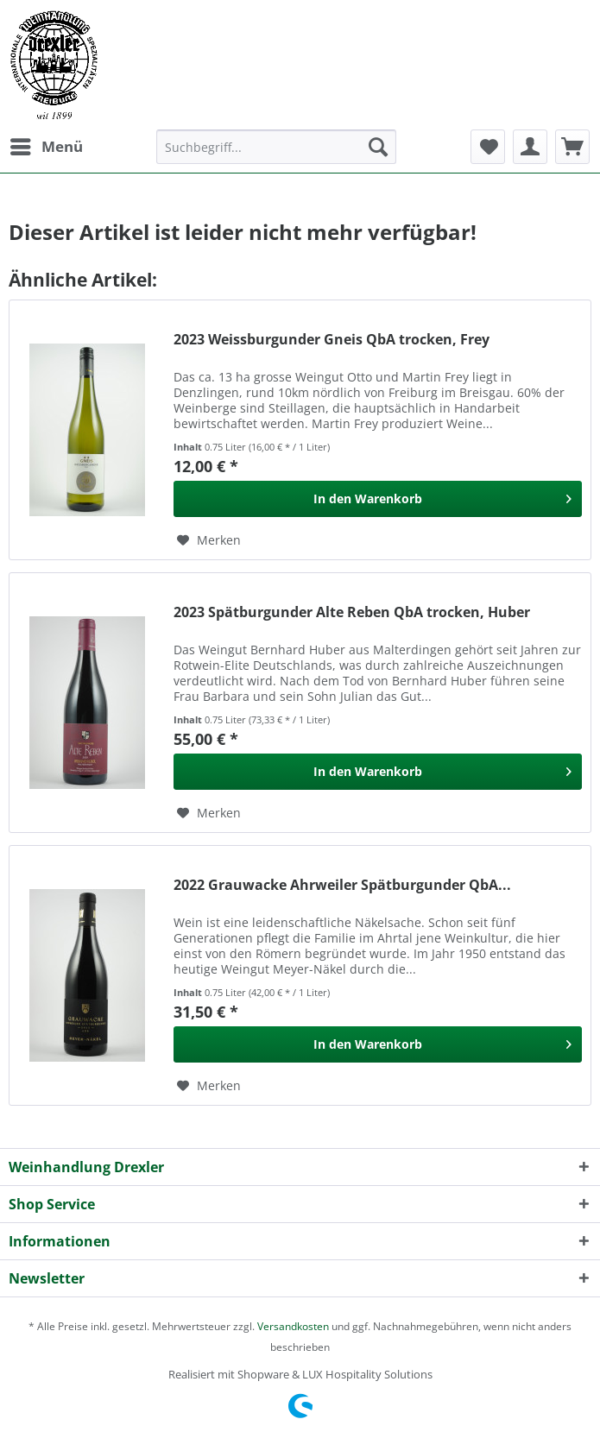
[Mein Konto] (530, 146)
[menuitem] (46, 146)
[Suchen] (378, 146)
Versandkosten (293, 1326)
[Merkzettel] (488, 146)
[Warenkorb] (572, 146)
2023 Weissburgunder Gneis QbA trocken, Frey (331, 340)
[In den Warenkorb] (378, 499)
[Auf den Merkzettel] (209, 540)
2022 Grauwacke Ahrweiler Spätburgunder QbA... (342, 885)
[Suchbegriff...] (276, 146)
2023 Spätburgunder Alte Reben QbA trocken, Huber (352, 612)
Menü (46, 144)
